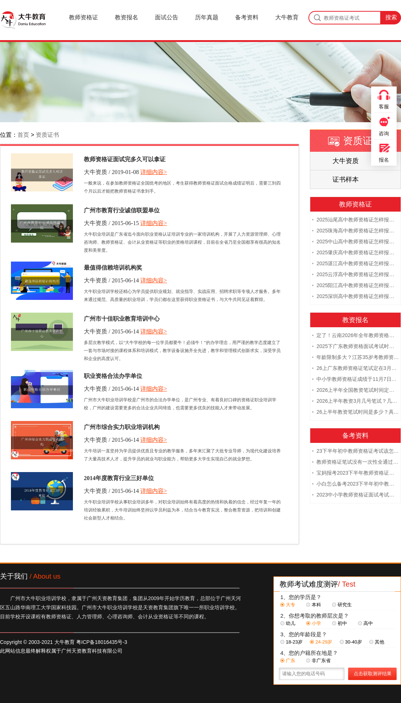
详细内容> (153, 172)
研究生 (342, 604)
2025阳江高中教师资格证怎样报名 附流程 (355, 285)
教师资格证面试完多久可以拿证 (125, 159)
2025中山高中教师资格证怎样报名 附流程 (355, 241)
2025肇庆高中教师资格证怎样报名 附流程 (355, 252)
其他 (376, 642)
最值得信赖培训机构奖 (113, 267)
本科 (313, 604)
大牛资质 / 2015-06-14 (111, 280)
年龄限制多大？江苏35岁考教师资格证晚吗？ (355, 357)
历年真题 (206, 17)
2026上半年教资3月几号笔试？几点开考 (355, 400)
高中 (365, 623)
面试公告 (166, 17)
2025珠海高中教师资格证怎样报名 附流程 (355, 230)
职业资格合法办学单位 (113, 376)
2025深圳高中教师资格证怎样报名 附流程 (355, 296)
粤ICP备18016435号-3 (101, 642)
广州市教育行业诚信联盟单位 (122, 210)
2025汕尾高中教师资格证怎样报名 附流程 (355, 219)
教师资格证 (83, 17)
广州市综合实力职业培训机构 (122, 427)
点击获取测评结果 (373, 673)
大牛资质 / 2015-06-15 (111, 223)
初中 (339, 623)
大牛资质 (345, 161)
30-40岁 (351, 642)
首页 (23, 135)
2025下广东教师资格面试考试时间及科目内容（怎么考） (355, 346)
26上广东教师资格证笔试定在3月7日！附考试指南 (355, 368)
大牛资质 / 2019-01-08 (111, 172)
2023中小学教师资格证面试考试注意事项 (355, 494)
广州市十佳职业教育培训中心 (122, 319)
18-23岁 (291, 642)
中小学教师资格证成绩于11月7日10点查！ (355, 379)
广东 (287, 660)
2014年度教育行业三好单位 (119, 478)
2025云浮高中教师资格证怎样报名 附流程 (355, 274)
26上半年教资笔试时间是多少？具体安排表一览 (355, 411)
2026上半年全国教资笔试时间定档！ (355, 390)
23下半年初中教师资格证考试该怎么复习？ (355, 450)
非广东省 (318, 660)
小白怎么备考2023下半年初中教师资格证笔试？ (355, 483)
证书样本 (345, 179)
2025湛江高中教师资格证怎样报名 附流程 (355, 263)
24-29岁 (321, 642)
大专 (287, 604)
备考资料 (246, 17)
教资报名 (126, 17)
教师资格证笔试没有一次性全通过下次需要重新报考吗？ (355, 461)
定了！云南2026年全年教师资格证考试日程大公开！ (355, 335)
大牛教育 (287, 17)
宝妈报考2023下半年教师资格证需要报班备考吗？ (355, 472)
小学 (313, 623)
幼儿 (287, 623)
